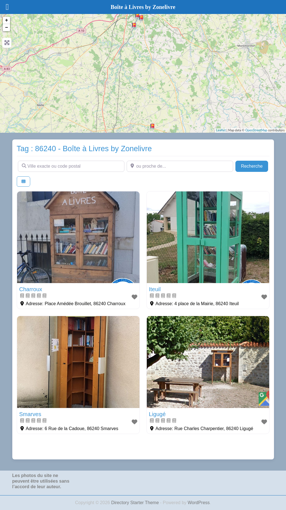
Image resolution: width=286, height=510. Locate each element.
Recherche (254, 166)
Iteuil (155, 289)
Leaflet (221, 130)
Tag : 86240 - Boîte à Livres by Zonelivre (84, 148)
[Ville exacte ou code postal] (71, 166)
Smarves (30, 414)
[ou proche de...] (180, 166)
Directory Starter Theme (135, 502)
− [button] (6, 27)
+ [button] (6, 20)
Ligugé (157, 414)
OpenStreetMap (256, 130)
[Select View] (23, 181)
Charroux (30, 289)
